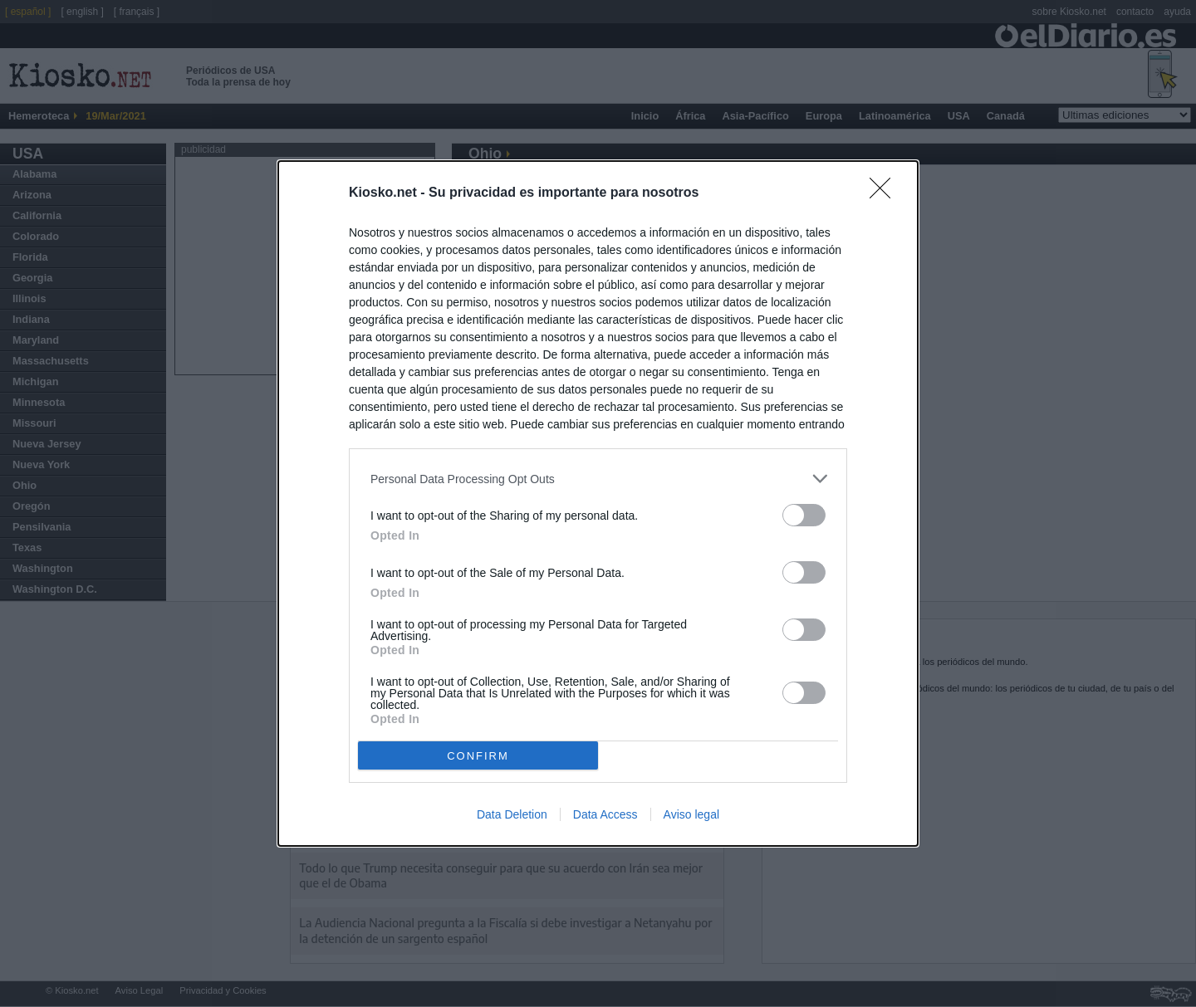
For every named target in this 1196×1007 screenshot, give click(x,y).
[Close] (885, 193)
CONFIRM (478, 755)
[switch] (804, 515)
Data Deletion (512, 814)
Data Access (605, 814)
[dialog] (598, 503)
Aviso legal (691, 814)
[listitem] (598, 478)
